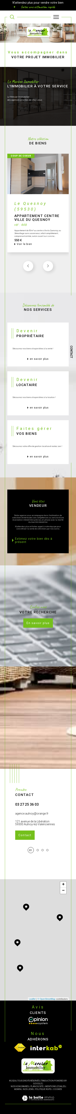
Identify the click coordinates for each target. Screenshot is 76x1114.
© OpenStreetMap (46, 999)
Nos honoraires (20, 1086)
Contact (71, 352)
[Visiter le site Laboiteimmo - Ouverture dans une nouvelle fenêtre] (38, 1102)
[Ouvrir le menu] (56, 17)
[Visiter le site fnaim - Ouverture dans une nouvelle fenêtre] (20, 1047)
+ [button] (63, 885)
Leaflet (32, 999)
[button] (48, 275)
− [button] (63, 891)
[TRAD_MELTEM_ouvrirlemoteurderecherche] (12, 17)
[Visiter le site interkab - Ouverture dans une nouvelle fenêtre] (46, 1047)
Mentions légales (55, 1086)
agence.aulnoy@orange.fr (31, 822)
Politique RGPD (43, 1089)
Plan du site (36, 1086)
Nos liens (28, 1089)
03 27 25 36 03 (27, 813)
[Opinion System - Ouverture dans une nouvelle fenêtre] (38, 1021)
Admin (17, 1089)
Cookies (57, 1089)
